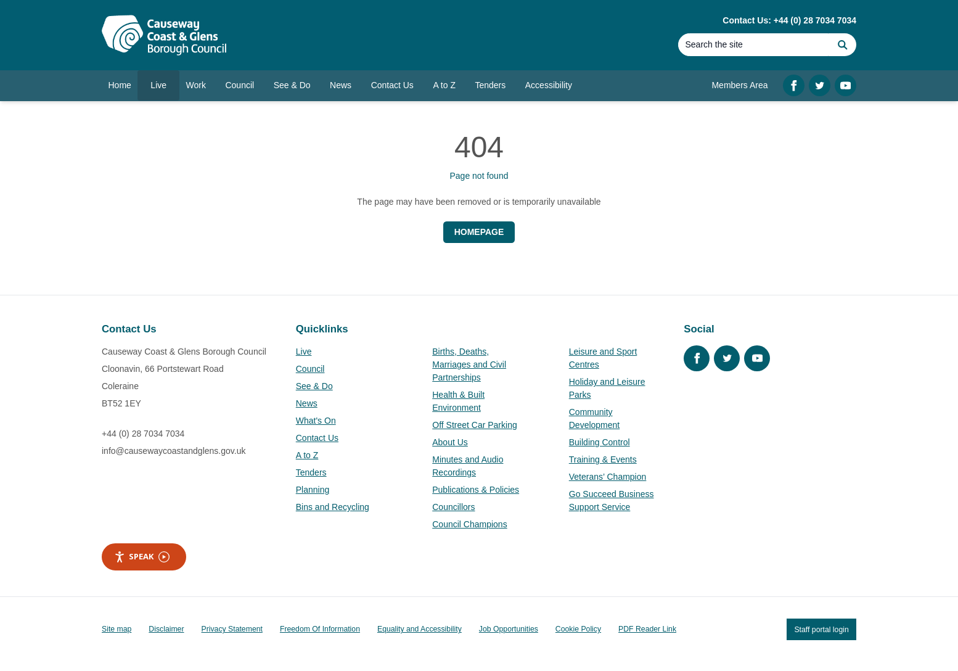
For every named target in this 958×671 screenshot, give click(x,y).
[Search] (753, 44)
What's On (316, 421)
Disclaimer (166, 629)
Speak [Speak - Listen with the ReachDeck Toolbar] (142, 556)
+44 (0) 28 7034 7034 (143, 433)
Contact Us (317, 438)
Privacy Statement (232, 629)
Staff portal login (821, 629)
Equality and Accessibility (419, 629)
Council (310, 369)
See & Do (314, 386)
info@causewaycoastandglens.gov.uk (173, 451)
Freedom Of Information (320, 629)
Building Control (599, 442)
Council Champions (469, 524)
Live (304, 351)
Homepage (479, 232)
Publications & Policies (475, 490)
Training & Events (603, 459)
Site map (116, 629)
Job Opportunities (508, 629)
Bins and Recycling (332, 507)
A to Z (307, 455)
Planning (313, 490)
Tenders (311, 472)
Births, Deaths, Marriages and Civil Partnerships (469, 364)
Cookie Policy (578, 629)
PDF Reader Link (647, 629)
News (306, 403)
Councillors (453, 507)
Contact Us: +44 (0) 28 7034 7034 (789, 20)
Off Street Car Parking (474, 425)
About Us (450, 442)
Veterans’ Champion (608, 477)
